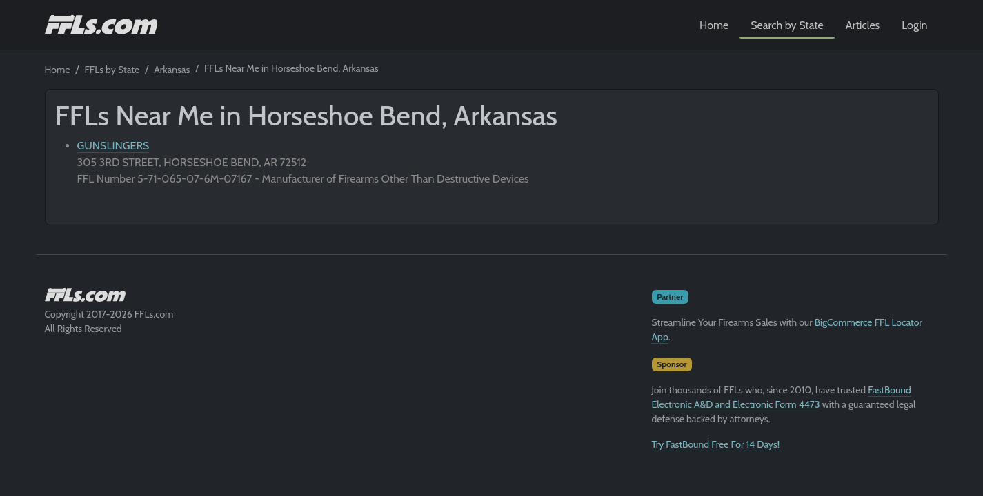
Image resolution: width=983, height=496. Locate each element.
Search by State (787, 25)
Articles (863, 25)
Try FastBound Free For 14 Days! (716, 444)
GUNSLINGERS (113, 145)
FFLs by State (112, 69)
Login (914, 25)
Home (713, 25)
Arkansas (172, 69)
